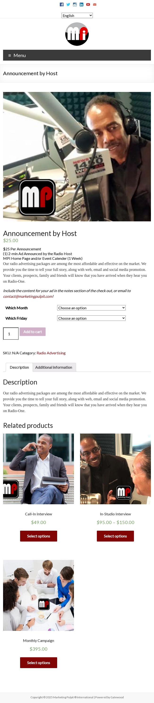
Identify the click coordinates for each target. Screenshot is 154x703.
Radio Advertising (51, 353)
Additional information (53, 367)
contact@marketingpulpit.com (27, 296)
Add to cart (32, 331)
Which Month (16, 308)
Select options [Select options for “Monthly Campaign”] (38, 662)
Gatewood (117, 697)
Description (19, 367)
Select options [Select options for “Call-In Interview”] (38, 536)
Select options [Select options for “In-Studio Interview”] (115, 536)
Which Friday (16, 318)
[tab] (19, 367)
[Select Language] (77, 15)
